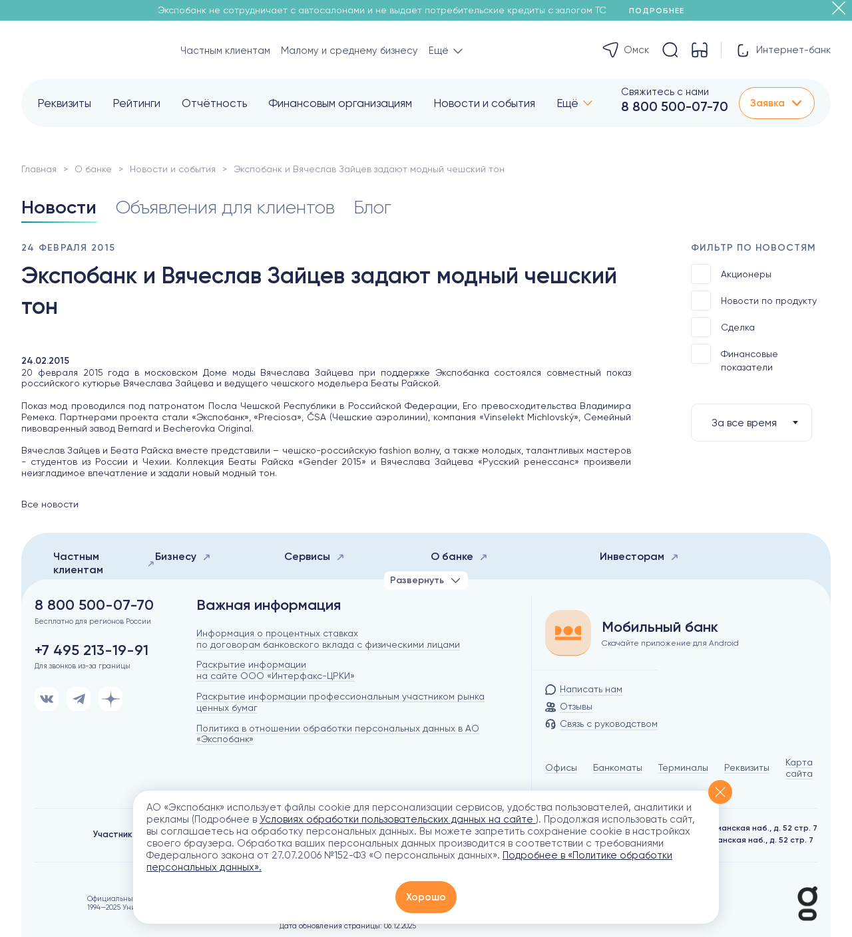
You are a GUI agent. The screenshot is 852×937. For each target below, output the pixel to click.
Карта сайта (799, 768)
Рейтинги (136, 103)
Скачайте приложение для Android (670, 643)
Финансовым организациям (340, 103)
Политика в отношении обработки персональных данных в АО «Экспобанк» (337, 734)
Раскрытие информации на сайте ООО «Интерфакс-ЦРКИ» (275, 670)
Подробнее (661, 10)
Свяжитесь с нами (665, 92)
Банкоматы (617, 767)
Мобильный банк (660, 627)
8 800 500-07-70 (674, 106)
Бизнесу (183, 556)
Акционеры (731, 274)
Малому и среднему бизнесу (349, 51)
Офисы (561, 767)
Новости (59, 207)
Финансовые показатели (734, 358)
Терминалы (683, 767)
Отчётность (214, 103)
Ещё (567, 103)
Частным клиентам (225, 51)
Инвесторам (639, 556)
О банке (93, 169)
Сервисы (314, 556)
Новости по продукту (754, 301)
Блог (372, 207)
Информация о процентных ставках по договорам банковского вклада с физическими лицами (328, 639)
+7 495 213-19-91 (91, 650)
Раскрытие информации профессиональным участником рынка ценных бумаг (340, 702)
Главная (39, 169)
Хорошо (426, 897)
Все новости (50, 504)
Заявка (776, 103)
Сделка (723, 327)
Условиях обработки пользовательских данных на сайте (398, 819)
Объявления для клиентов (225, 207)
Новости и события (484, 103)
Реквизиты (64, 103)
